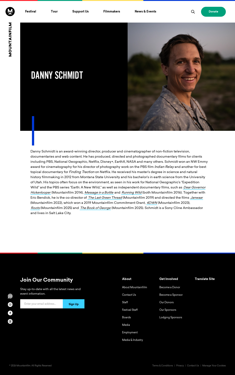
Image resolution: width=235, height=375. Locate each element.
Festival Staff (130, 310)
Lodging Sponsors (170, 317)
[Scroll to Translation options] (10, 296)
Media (126, 325)
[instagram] (10, 304)
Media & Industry (132, 340)
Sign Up (74, 304)
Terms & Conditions (162, 366)
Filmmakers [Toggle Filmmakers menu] (111, 11)
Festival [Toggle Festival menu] (30, 11)
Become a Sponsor (171, 295)
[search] (193, 11)
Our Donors (166, 302)
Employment (130, 333)
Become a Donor (169, 287)
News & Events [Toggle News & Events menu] (145, 11)
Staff (125, 302)
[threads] (10, 321)
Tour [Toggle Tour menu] (54, 11)
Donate (213, 12)
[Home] (10, 32)
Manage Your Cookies (214, 366)
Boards (126, 317)
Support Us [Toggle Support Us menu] (80, 11)
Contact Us (129, 295)
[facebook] (10, 313)
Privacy (180, 366)
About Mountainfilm (134, 287)
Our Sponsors (167, 310)
